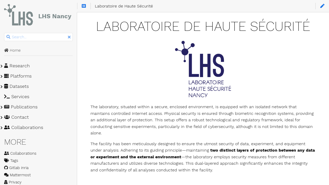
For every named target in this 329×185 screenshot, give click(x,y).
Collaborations (23, 127)
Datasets (16, 86)
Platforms (18, 76)
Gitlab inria (16, 167)
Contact (16, 117)
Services (16, 96)
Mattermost (17, 175)
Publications (21, 106)
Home (12, 50)
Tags (11, 160)
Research (17, 65)
